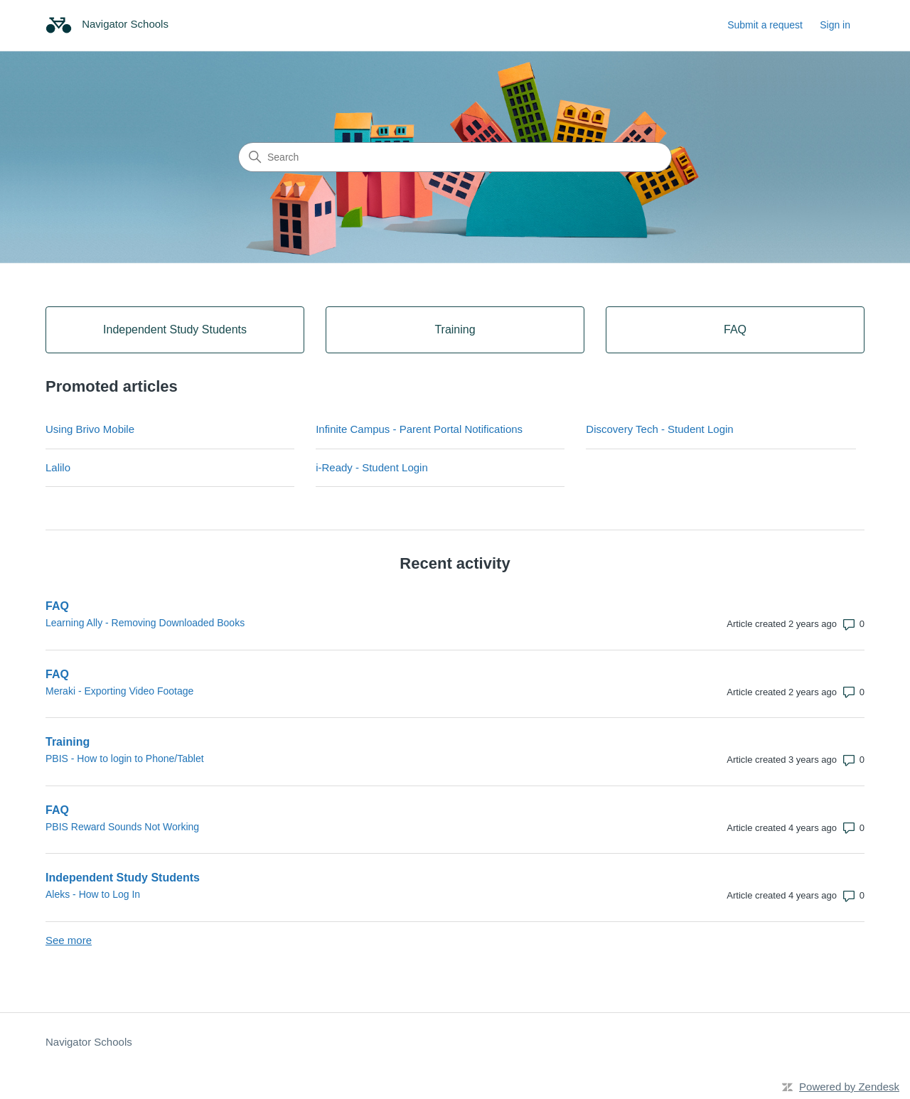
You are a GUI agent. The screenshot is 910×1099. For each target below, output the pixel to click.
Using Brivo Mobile (90, 429)
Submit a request (765, 25)
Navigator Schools (89, 1042)
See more (69, 940)
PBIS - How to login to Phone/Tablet (125, 758)
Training (68, 742)
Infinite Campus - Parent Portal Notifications (419, 429)
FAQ (57, 606)
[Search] (455, 157)
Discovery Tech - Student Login (659, 429)
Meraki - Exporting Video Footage (119, 691)
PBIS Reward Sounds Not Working (122, 826)
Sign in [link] (835, 25)
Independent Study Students (123, 878)
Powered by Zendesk (849, 1087)
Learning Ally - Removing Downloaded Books (145, 622)
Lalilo (58, 467)
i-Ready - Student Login (372, 467)
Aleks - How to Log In (93, 894)
